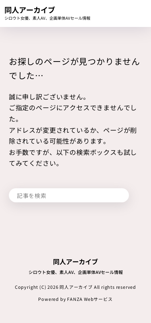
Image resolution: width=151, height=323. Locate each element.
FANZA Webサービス (90, 299)
